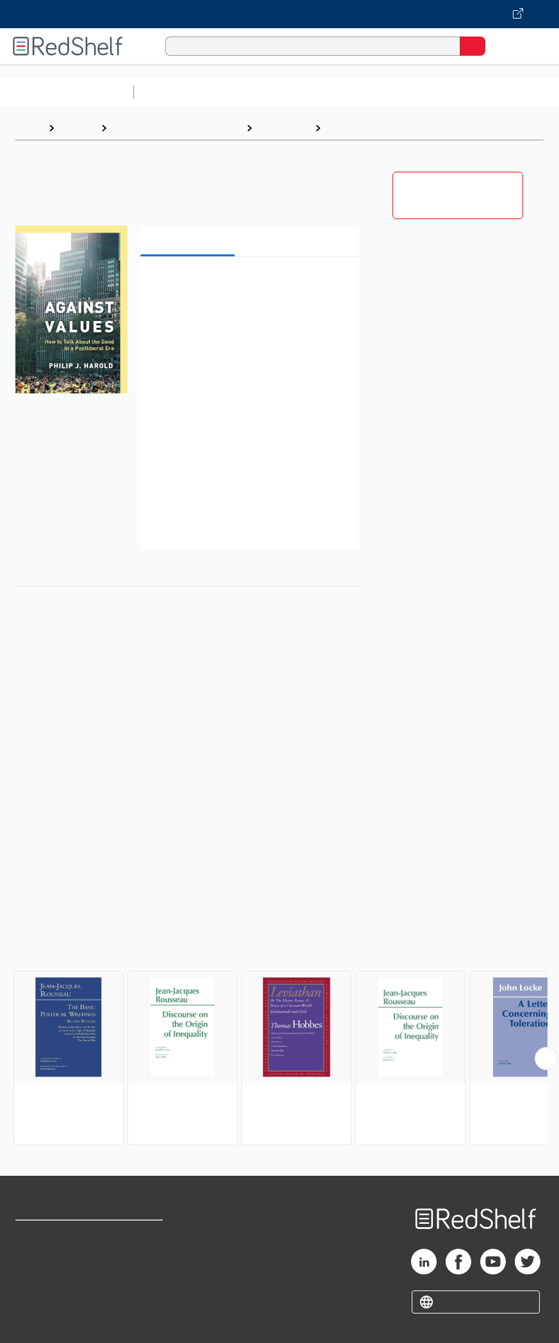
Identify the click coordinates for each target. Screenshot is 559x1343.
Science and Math (251, 92)
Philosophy (283, 128)
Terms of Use (143, 1236)
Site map (35, 1320)
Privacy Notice (48, 1292)
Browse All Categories (66, 92)
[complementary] (279, 1034)
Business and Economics (497, 92)
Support (33, 1264)
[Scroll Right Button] (546, 1058)
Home (28, 128)
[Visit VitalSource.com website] (279, 14)
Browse (77, 128)
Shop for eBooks (53, 1236)
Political (346, 128)
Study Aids (173, 92)
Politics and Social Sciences (176, 128)
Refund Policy (144, 1264)
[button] (248, 286)
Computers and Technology (365, 92)
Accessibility (142, 1292)
